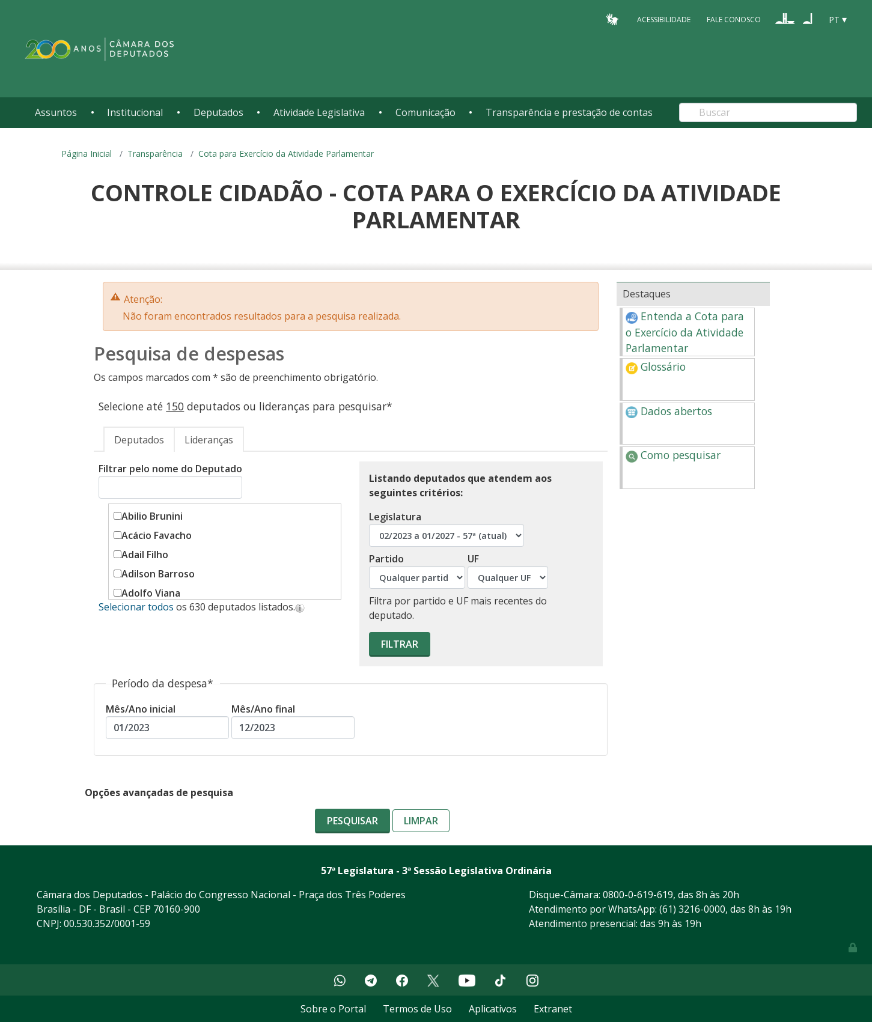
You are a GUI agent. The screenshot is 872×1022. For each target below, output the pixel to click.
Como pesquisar (673, 455)
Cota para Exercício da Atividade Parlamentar (286, 153)
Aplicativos (493, 1008)
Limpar (421, 820)
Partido (417, 570)
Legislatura (446, 528)
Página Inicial (86, 153)
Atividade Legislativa (319, 112)
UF (508, 570)
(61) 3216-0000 (692, 909)
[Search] (768, 112)
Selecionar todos (136, 606)
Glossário (656, 366)
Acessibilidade (664, 19)
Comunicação (425, 112)
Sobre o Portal (333, 1008)
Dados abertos (669, 411)
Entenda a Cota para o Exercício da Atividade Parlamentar (685, 332)
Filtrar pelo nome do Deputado (170, 480)
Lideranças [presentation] (208, 439)
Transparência (155, 153)
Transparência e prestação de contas (569, 112)
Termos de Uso (417, 1008)
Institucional (135, 112)
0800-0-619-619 (638, 894)
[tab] (139, 439)
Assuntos (56, 112)
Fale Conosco (734, 19)
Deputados (218, 112)
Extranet (553, 1008)
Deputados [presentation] (139, 439)
